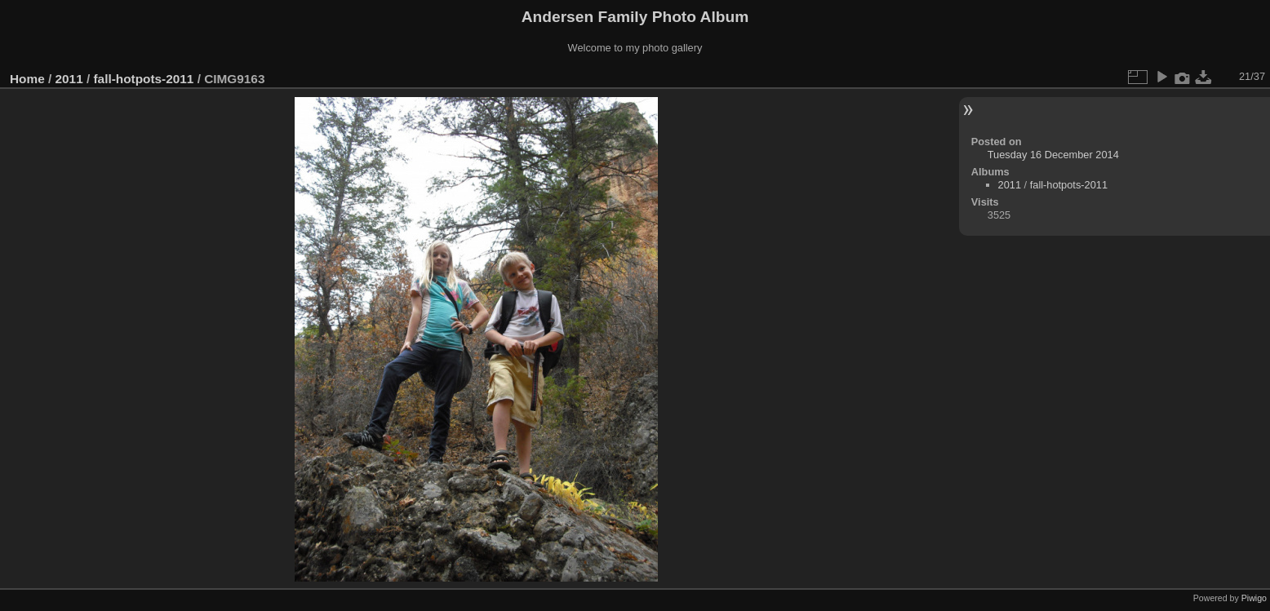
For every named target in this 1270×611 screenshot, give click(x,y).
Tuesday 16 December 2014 (1053, 154)
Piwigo (1254, 598)
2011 (69, 79)
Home (27, 79)
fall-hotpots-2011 (143, 79)
